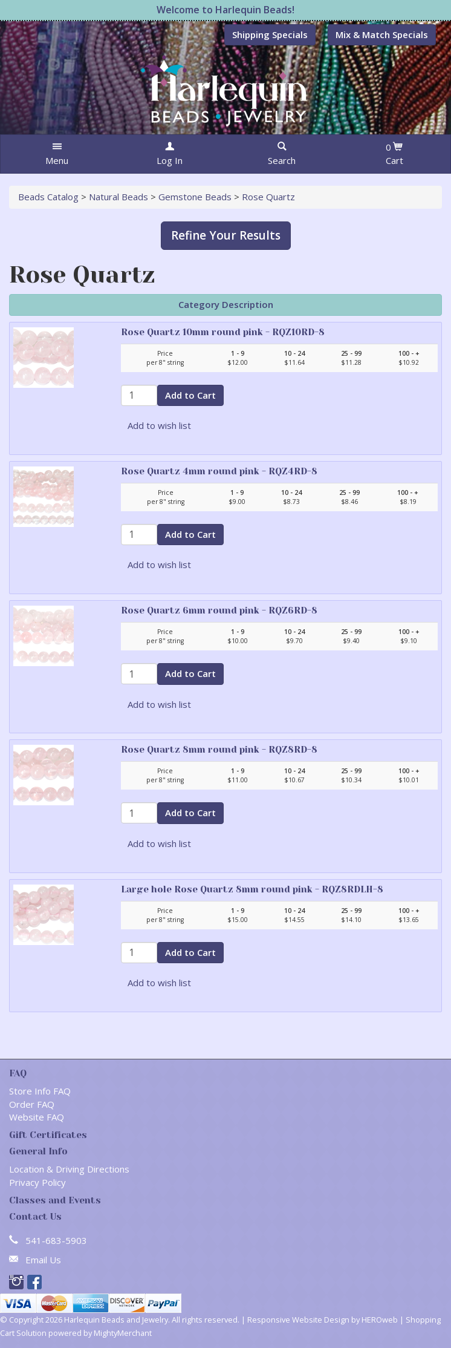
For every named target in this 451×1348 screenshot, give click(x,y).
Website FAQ (36, 1117)
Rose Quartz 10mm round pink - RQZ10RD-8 (223, 332)
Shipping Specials (270, 34)
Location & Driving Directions (69, 1169)
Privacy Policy (37, 1182)
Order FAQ (31, 1104)
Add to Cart (190, 395)
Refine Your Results (226, 235)
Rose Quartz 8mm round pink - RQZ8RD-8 (219, 749)
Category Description (225, 304)
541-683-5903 (56, 1240)
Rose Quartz (268, 197)
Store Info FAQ (40, 1091)
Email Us (43, 1260)
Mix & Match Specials (382, 34)
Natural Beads (118, 197)
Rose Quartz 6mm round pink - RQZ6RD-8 (219, 610)
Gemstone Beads (195, 197)
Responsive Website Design (298, 1319)
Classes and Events (55, 1200)
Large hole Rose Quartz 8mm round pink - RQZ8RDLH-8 (252, 889)
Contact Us (35, 1216)
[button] (57, 154)
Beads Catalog (48, 197)
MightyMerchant (123, 1332)
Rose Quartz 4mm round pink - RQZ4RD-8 (219, 471)
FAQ (18, 1073)
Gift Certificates (48, 1135)
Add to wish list (159, 425)
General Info (38, 1151)
